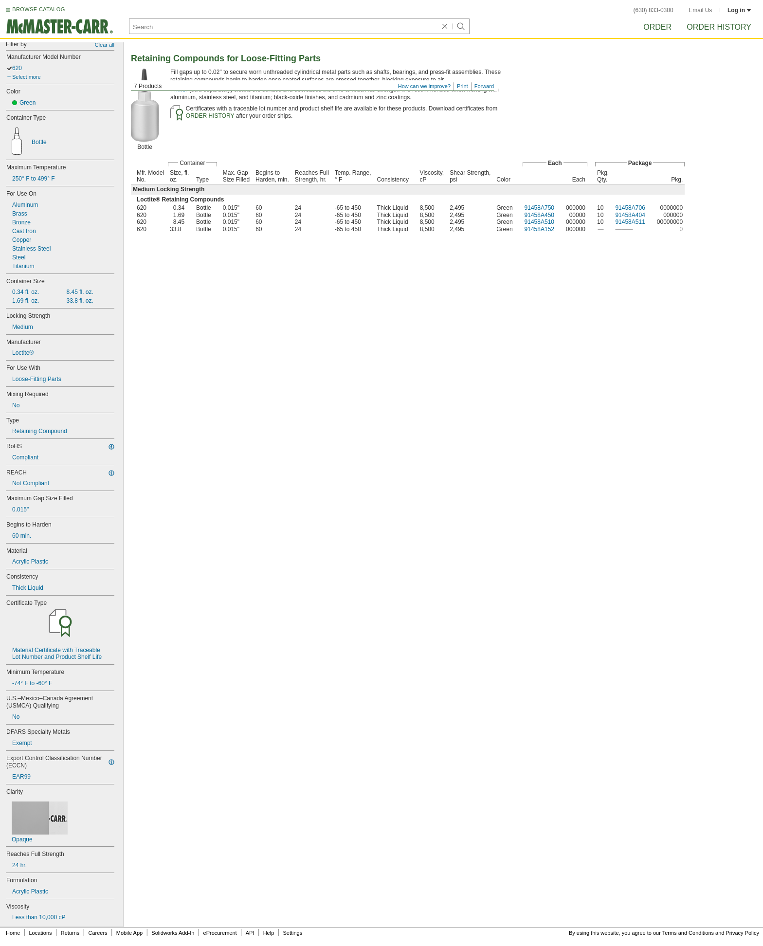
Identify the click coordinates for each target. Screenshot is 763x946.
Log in (739, 10)
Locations (40, 933)
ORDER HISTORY (210, 115)
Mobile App (129, 933)
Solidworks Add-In (172, 933)
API (250, 933)
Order (657, 27)
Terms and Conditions (688, 933)
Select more (26, 77)
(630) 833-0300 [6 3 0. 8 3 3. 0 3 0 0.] (653, 10)
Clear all (104, 45)
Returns (70, 933)
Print (462, 86)
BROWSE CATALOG (38, 9)
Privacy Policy (742, 933)
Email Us (700, 10)
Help (268, 933)
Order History (719, 27)
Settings (292, 933)
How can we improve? (424, 86)
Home (13, 933)
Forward (484, 86)
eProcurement (220, 933)
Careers (97, 933)
